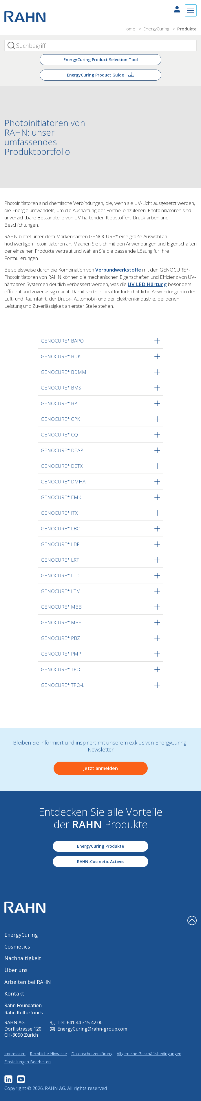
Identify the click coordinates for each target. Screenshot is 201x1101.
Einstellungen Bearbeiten (27, 1061)
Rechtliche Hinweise (48, 1053)
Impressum (14, 1053)
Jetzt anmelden (100, 768)
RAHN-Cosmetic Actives (100, 861)
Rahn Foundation (23, 1005)
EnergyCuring (156, 29)
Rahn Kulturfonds (23, 1012)
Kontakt (14, 993)
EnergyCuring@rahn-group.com (88, 1029)
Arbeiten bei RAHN (27, 981)
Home (129, 29)
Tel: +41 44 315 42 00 (76, 1022)
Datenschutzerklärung (91, 1053)
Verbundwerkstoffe (118, 269)
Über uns (16, 970)
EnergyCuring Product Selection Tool (100, 59)
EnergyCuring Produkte (100, 846)
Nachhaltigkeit (22, 958)
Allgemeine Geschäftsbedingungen (149, 1053)
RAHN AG (55, 1088)
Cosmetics (17, 946)
